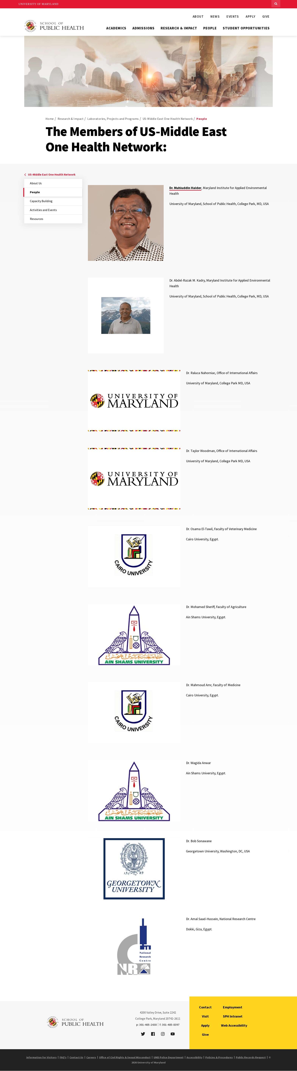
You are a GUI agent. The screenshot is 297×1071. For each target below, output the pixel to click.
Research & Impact (179, 28)
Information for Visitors (41, 1057)
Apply (251, 16)
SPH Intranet (232, 1016)
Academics (116, 28)
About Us (36, 183)
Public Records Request (251, 1057)
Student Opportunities (246, 28)
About (198, 16)
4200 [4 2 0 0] (143, 1012)
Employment (232, 1007)
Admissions (143, 28)
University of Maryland (39, 4)
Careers (91, 1057)
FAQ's (63, 1057)
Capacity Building (41, 201)
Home (49, 119)
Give (266, 16)
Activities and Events (43, 210)
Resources (36, 219)
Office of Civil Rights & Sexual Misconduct (125, 1057)
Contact (205, 1007)
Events (233, 16)
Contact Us (76, 1057)
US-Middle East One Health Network (168, 119)
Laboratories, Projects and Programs (113, 119)
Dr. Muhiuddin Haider (185, 188)
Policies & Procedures (219, 1057)
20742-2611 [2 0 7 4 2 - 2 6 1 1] (173, 1018)
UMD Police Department (169, 1057)
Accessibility (194, 1057)
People (210, 28)
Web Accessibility (234, 1025)
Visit (205, 1016)
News (215, 16)
